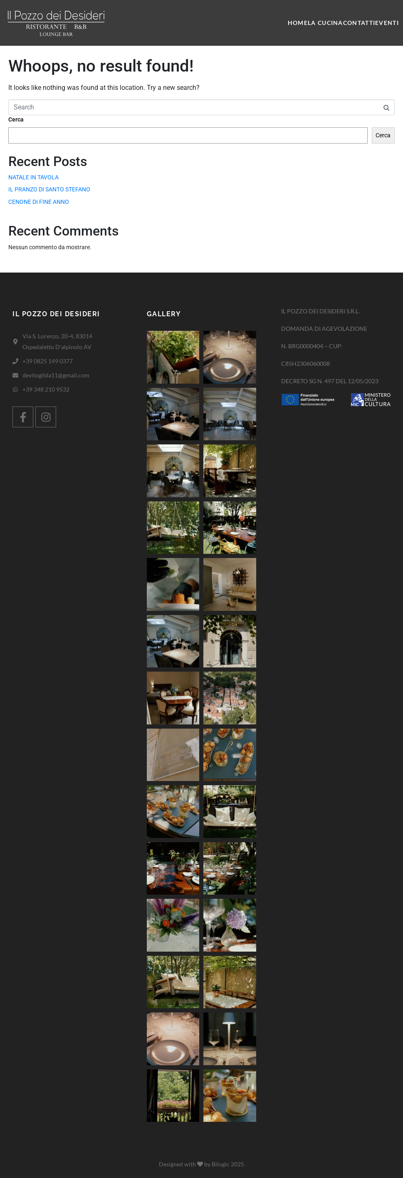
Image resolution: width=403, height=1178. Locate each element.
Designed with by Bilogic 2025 (201, 1164)
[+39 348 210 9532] (15, 389)
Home (298, 22)
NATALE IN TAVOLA (33, 177)
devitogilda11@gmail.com (55, 375)
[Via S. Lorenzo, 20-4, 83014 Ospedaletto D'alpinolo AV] (15, 342)
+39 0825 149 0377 (47, 361)
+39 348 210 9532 (45, 389)
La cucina (325, 22)
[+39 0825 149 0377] (15, 361)
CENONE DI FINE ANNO (38, 201)
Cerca (16, 119)
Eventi (387, 22)
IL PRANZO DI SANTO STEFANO (49, 189)
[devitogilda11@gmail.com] (15, 375)
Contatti (359, 22)
